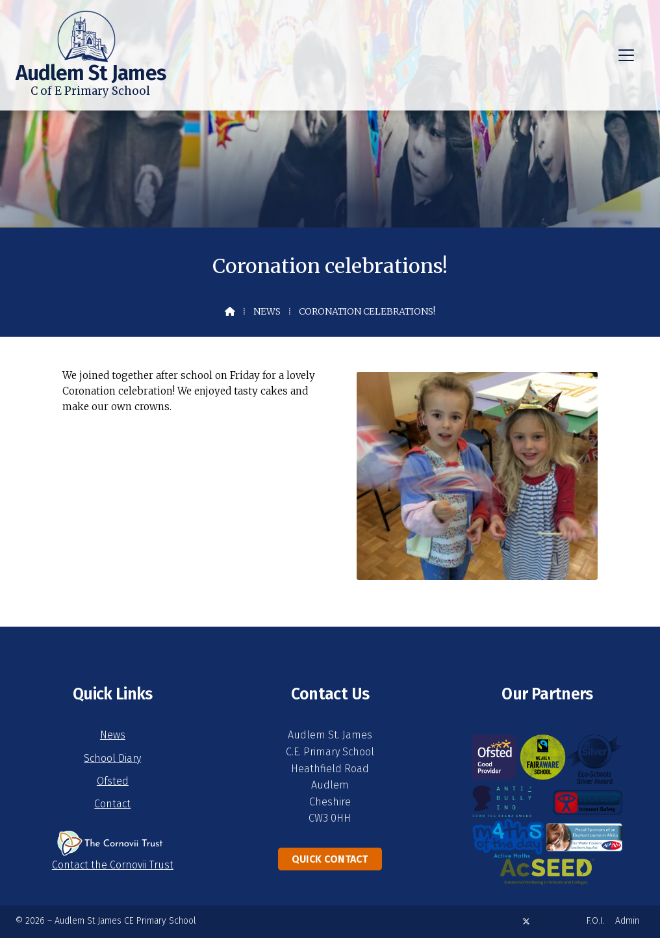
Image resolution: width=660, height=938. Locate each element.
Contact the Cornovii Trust (112, 865)
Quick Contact (330, 859)
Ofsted (113, 781)
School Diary (112, 758)
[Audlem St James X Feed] (526, 921)
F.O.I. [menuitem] (596, 920)
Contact (112, 804)
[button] (626, 55)
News (267, 311)
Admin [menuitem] (627, 920)
